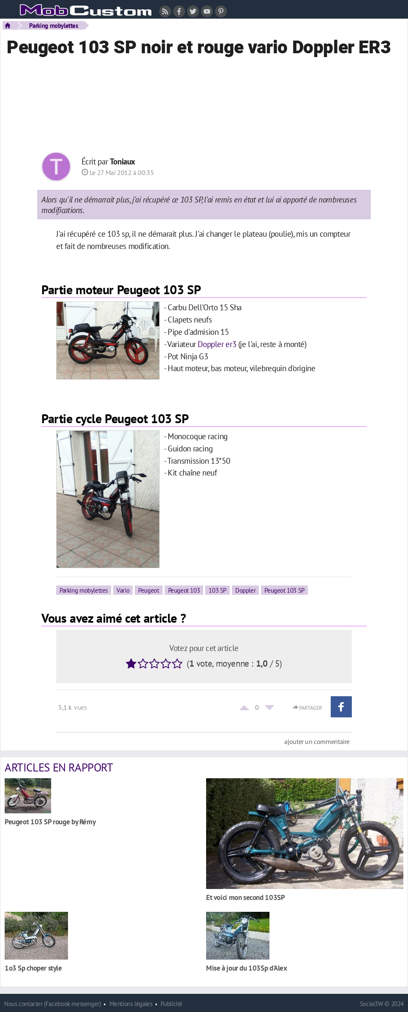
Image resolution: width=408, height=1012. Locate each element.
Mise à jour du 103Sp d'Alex (246, 968)
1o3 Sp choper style (33, 968)
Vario (123, 590)
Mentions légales (130, 1004)
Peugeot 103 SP (284, 590)
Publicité (171, 1004)
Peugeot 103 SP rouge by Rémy (50, 821)
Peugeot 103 (184, 590)
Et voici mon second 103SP (245, 897)
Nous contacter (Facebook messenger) (52, 1004)
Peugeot (148, 590)
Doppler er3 (217, 344)
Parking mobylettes (53, 25)
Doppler (245, 590)
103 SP (217, 590)
